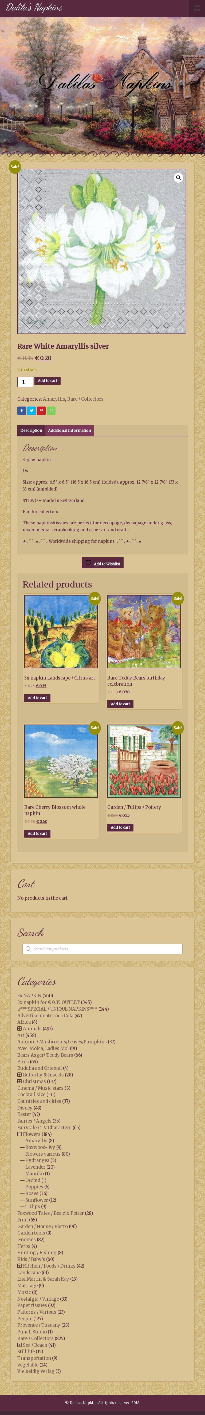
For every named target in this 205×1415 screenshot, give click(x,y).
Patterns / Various (36, 1312)
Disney (25, 1108)
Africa (24, 1022)
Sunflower (36, 1200)
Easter (24, 1114)
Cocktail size (31, 1094)
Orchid (32, 1180)
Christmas (34, 1081)
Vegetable (27, 1365)
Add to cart (47, 381)
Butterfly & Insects (43, 1075)
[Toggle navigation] (197, 8)
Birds (23, 1061)
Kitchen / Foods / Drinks (49, 1266)
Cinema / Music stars (40, 1088)
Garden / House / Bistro (42, 1226)
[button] (178, 178)
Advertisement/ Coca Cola (45, 1015)
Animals (32, 1028)
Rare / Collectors (85, 399)
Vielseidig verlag (35, 1371)
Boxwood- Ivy (40, 1147)
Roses (31, 1193)
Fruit (22, 1220)
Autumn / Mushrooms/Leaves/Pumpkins (62, 1041)
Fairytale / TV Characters (44, 1127)
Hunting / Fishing (37, 1252)
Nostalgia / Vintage (38, 1299)
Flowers (32, 1134)
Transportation (34, 1358)
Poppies (34, 1186)
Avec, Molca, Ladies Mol (43, 1048)
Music (24, 1292)
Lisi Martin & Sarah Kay (43, 1279)
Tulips (32, 1206)
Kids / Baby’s (31, 1259)
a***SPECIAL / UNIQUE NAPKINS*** (57, 1009)
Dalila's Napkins (33, 7)
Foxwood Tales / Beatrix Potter (50, 1213)
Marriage (27, 1285)
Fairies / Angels (34, 1121)
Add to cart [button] (37, 698)
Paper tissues (32, 1305)
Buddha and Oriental (39, 1068)
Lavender (35, 1167)
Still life (26, 1351)
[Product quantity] (25, 382)
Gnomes (26, 1239)
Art (20, 1035)
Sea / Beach (35, 1345)
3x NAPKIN (29, 995)
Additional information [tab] (69, 430)
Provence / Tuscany (38, 1325)
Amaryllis (54, 399)
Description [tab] (31, 430)
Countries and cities (39, 1101)
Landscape (29, 1272)
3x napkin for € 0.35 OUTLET (48, 1002)
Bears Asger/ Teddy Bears (45, 1055)
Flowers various (43, 1154)
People (24, 1318)
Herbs (23, 1246)
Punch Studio (32, 1331)
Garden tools (31, 1233)
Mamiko (34, 1173)
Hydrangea (37, 1160)
